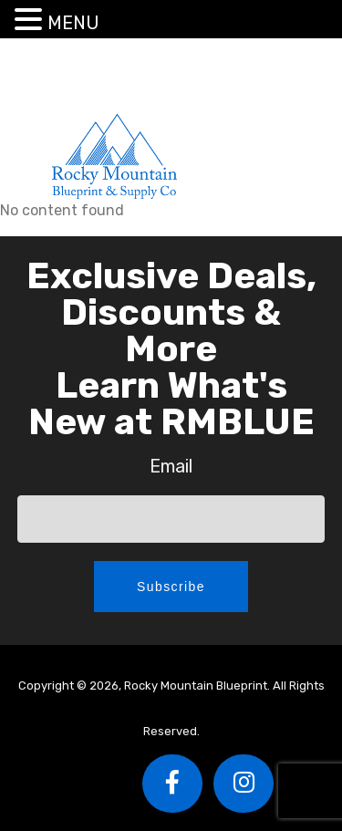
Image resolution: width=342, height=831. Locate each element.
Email (171, 466)
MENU (73, 23)
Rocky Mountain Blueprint (114, 155)
